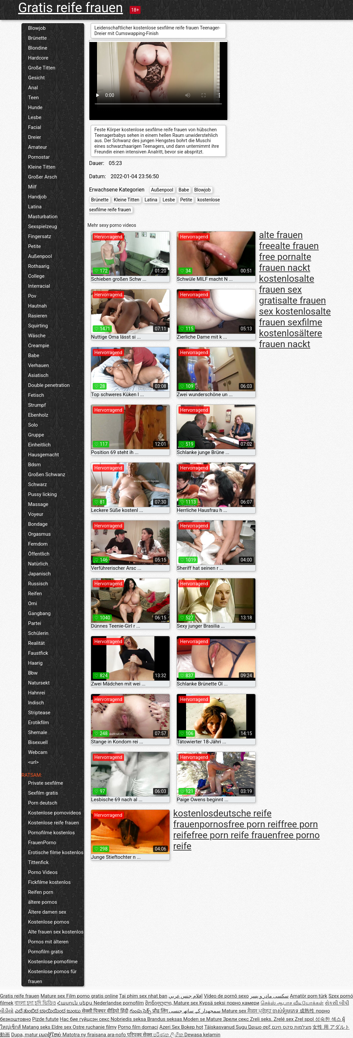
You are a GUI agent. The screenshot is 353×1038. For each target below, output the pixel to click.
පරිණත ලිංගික (168, 1035)
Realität (36, 643)
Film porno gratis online (92, 996)
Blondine (37, 48)
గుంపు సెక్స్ (141, 1011)
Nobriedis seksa (129, 1019)
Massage (38, 504)
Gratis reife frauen (70, 8)
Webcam (38, 752)
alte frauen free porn (289, 251)
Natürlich (38, 564)
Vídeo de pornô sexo (226, 996)
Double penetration (49, 385)
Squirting (38, 326)
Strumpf (37, 405)
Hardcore (38, 58)
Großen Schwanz (46, 474)
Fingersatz (39, 236)
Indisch (36, 703)
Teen (33, 98)
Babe (33, 355)
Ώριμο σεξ (260, 1027)
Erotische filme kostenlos (55, 852)
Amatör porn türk (308, 996)
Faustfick (38, 653)
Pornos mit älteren (48, 942)
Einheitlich (39, 445)
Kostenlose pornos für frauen (52, 976)
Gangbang (39, 613)
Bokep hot (192, 1027)
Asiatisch (38, 375)
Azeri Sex (170, 1027)
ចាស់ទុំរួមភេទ (286, 1011)
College (36, 276)
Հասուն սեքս (75, 1003)
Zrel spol (305, 1019)
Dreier (34, 137)
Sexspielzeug (42, 226)
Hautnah (37, 306)
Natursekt (38, 683)
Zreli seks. (262, 1019)
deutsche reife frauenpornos (222, 819)
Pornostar (39, 157)
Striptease (39, 713)
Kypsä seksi (213, 1003)
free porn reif (254, 824)
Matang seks (37, 1027)
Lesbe (34, 117)
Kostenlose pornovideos (54, 813)
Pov (32, 296)
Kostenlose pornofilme (53, 962)
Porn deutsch (42, 803)
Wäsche (37, 336)
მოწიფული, (159, 1003)
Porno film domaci (138, 1027)
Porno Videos (42, 872)
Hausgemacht (43, 455)
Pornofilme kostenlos (51, 833)
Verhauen (38, 365)
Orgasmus (39, 534)
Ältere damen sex (47, 912)
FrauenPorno (42, 843)
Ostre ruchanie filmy (94, 1027)
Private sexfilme (45, 783)
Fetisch (36, 395)
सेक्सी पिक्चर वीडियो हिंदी (105, 1011)
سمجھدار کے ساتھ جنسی (195, 1011)
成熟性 (308, 1011)
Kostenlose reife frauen (53, 823)
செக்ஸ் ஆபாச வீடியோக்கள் (292, 1003)
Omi (32, 603)
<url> (33, 762)
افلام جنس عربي (186, 996)
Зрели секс (236, 1019)
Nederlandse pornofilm (119, 1003)
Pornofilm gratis (45, 952)
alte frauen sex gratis (286, 289)
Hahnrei (36, 693)
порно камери (243, 1003)
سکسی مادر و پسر (269, 996)
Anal (33, 88)
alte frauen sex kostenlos (292, 306)
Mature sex (53, 996)
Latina (35, 207)
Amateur (37, 147)
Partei (34, 623)
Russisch (38, 584)
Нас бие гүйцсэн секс (85, 1019)
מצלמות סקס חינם (291, 1027)
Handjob (37, 197)
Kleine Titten (41, 167)
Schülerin (38, 633)
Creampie (38, 346)
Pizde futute (45, 1019)
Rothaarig (38, 266)
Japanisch (39, 574)
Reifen (35, 594)
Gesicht (36, 78)
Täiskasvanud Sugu (226, 1027)
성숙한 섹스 (328, 1019)
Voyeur (35, 514)
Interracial (39, 286)
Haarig (35, 663)
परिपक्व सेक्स (140, 1035)
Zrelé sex (284, 1019)
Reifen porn (40, 892)
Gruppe (36, 435)
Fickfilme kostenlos (49, 882)
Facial (34, 127)
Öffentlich (38, 554)
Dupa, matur (25, 1035)
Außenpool (40, 256)
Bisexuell (38, 742)
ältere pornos (42, 902)
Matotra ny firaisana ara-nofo (94, 1035)
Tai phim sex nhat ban (143, 996)
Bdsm (34, 465)
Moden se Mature (203, 1019)
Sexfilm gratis (43, 793)
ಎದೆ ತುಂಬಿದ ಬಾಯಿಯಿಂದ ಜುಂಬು (48, 1011)
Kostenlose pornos (48, 922)
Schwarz (37, 484)
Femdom (38, 544)
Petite (34, 246)
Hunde (35, 107)
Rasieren (37, 316)
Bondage (38, 524)
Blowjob (37, 28)
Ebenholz (38, 415)
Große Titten (41, 68)
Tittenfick (38, 862)
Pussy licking (42, 494)
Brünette (37, 38)
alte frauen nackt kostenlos (285, 267)
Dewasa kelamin (202, 1035)
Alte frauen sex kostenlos (55, 932)
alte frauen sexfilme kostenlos (295, 322)
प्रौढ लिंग (160, 1011)
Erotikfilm (38, 723)
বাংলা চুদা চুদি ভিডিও (35, 1003)
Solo (33, 425)
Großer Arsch (42, 177)
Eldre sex (62, 1027)
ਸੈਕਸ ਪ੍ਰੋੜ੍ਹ (259, 1011)
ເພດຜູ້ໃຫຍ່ (50, 1035)
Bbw (33, 673)
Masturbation (42, 217)
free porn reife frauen (234, 835)
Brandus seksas (165, 1019)
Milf (32, 187)
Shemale (37, 732)
